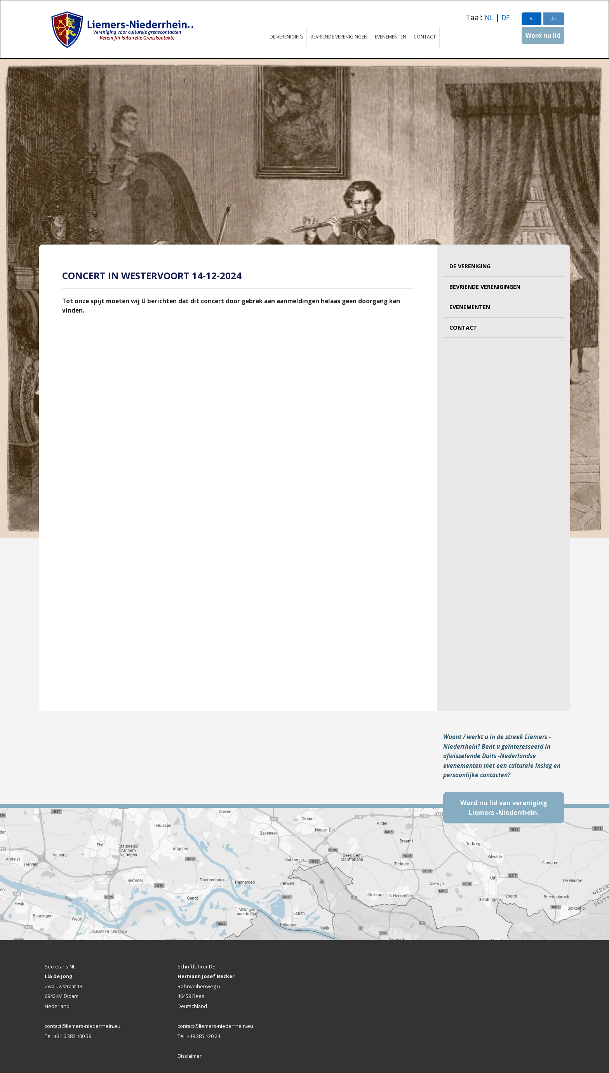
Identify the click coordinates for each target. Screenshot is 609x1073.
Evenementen (390, 36)
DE (505, 17)
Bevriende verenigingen (338, 36)
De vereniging (286, 36)
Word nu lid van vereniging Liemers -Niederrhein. (503, 807)
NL (489, 17)
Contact (425, 36)
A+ (554, 18)
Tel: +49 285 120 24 (198, 1036)
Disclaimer (189, 1055)
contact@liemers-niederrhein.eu (82, 1025)
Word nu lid (542, 35)
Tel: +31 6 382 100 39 (68, 1036)
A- (531, 18)
